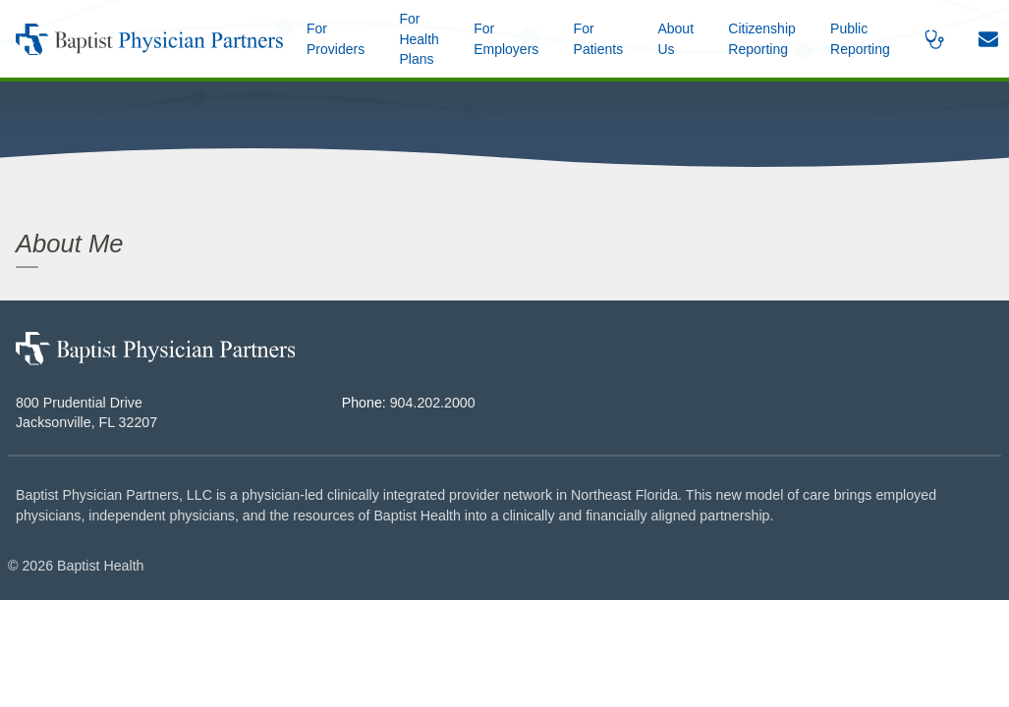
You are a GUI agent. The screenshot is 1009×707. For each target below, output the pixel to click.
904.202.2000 (433, 402)
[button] (675, 39)
